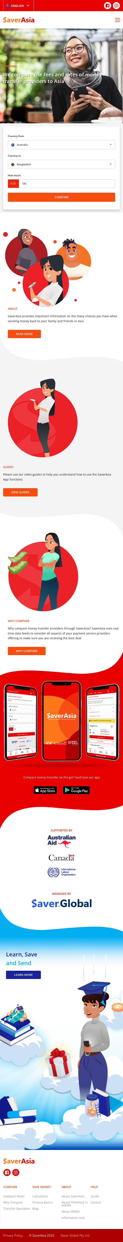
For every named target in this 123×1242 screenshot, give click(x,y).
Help (94, 1187)
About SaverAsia (73, 1196)
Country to (14, 155)
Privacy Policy (13, 1235)
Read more (24, 334)
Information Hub (73, 1218)
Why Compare (27, 651)
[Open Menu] (117, 20)
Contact (96, 1202)
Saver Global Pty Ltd (75, 1235)
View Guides (20, 492)
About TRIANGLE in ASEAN (75, 1203)
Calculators (40, 1196)
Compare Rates (13, 1196)
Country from (16, 136)
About (66, 1187)
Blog (35, 1209)
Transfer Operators (16, 1209)
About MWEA (71, 1211)
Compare (62, 197)
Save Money (41, 1187)
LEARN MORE (23, 975)
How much (14, 175)
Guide (95, 1196)
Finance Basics (42, 1202)
